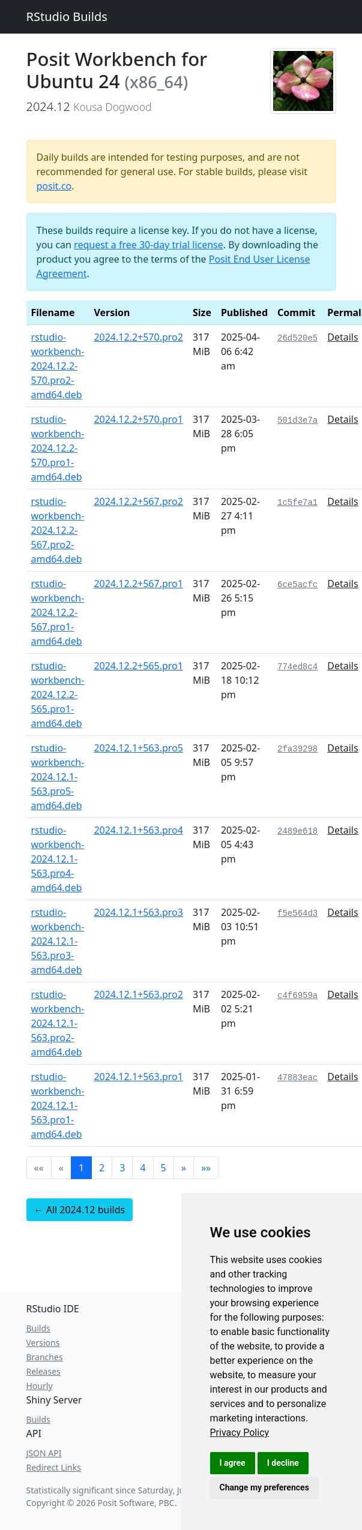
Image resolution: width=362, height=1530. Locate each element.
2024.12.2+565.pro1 (138, 665)
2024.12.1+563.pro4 (138, 830)
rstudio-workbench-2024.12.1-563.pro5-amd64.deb (58, 776)
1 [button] (81, 1167)
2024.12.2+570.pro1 (138, 419)
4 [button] (142, 1167)
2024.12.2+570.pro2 (138, 337)
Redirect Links (53, 1467)
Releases (43, 1371)
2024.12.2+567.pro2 (138, 501)
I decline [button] (283, 1463)
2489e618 (297, 831)
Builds (38, 1328)
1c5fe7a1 (297, 502)
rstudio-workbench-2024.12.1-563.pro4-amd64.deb (58, 858)
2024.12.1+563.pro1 (138, 1076)
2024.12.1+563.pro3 (138, 912)
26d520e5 (297, 338)
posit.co (54, 186)
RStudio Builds (66, 16)
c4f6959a (297, 995)
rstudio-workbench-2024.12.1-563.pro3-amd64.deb (58, 941)
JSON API (44, 1453)
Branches (44, 1357)
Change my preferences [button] (264, 1487)
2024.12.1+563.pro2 (138, 994)
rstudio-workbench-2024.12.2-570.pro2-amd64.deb (58, 365)
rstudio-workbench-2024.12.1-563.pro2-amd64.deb (58, 1023)
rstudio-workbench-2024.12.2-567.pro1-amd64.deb (58, 612)
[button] (183, 1167)
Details (342, 337)
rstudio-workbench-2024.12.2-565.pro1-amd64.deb (58, 694)
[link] (240, 1432)
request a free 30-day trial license (148, 244)
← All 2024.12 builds (79, 1209)
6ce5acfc (297, 585)
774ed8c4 (297, 667)
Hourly (39, 1385)
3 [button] (122, 1167)
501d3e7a (297, 420)
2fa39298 (297, 749)
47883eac (297, 1078)
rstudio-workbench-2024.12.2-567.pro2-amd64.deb (58, 530)
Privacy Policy (240, 1432)
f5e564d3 (297, 913)
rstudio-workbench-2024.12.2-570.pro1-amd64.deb (58, 448)
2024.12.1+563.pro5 (138, 748)
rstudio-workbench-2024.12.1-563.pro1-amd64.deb (58, 1105)
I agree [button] (233, 1463)
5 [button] (163, 1167)
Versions (43, 1342)
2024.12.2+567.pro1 (138, 583)
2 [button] (101, 1167)
